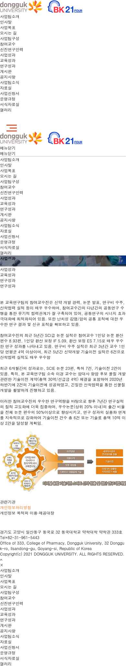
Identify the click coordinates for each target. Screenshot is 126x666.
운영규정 (8, 98)
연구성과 (8, 65)
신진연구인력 (11, 49)
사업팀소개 (9, 16)
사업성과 (8, 54)
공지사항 (8, 76)
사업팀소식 (9, 82)
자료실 (6, 87)
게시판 (6, 71)
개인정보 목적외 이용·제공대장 (27, 512)
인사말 (6, 22)
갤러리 (6, 109)
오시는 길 (8, 33)
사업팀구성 (9, 38)
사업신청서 (9, 93)
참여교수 (8, 44)
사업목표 (8, 27)
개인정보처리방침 (15, 507)
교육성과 (8, 60)
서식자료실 (9, 104)
